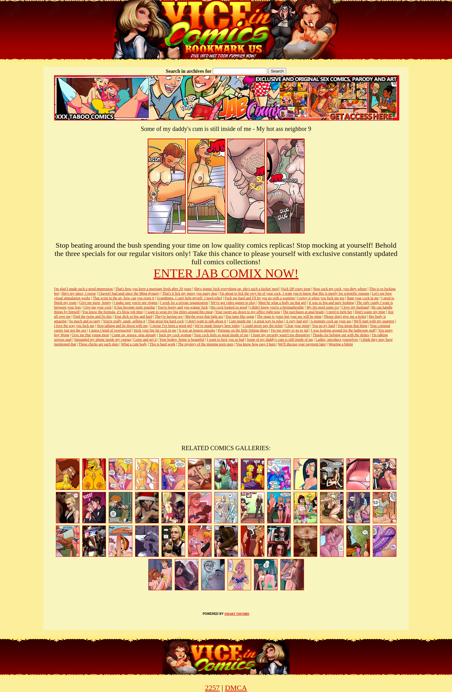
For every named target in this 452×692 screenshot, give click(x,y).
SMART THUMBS (236, 613)
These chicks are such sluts (99, 344)
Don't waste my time (370, 312)
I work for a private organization (184, 303)
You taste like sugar (239, 316)
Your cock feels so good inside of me (221, 335)
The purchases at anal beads (303, 312)
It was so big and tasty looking (331, 303)
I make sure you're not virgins (136, 303)
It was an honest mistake (197, 330)
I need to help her (339, 312)
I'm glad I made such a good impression (83, 289)
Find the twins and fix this (92, 316)
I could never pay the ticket (263, 326)
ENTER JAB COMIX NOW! (226, 273)
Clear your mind (297, 326)
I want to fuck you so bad (225, 339)
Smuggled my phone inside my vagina (102, 339)
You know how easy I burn (255, 344)
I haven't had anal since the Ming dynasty (129, 293)
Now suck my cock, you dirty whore (340, 289)
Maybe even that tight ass (204, 316)
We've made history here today (217, 326)
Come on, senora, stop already (133, 335)
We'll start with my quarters (374, 321)
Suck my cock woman (175, 335)
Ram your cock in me (363, 298)
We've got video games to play (233, 303)
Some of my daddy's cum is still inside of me (280, 339)
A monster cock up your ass (330, 321)
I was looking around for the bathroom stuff (343, 330)
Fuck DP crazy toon (295, 289)
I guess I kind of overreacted (110, 330)
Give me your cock (98, 307)
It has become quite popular (134, 307)
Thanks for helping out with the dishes (341, 335)
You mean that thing (352, 326)
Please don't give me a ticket (345, 316)
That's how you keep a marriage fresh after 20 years (153, 289)
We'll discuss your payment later (302, 344)
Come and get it (145, 339)
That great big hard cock (166, 321)
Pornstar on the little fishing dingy (243, 330)
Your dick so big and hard (133, 316)
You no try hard (323, 326)
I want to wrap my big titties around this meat (179, 312)
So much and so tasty (84, 321)
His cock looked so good (229, 307)
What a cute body (134, 344)
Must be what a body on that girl (282, 303)
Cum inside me (240, 321)
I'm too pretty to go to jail (290, 330)
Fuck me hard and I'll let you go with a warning (260, 298)
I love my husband (355, 307)
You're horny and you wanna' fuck (183, 307)
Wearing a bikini (341, 344)
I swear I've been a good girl (171, 326)
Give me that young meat (90, 335)
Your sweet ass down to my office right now (247, 312)
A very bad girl (297, 321)
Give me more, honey (95, 303)
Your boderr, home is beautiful (181, 339)
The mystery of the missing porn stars (205, 344)
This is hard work (162, 344)
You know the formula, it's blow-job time (112, 312)
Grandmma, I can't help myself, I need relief (189, 298)
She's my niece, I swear (78, 293)
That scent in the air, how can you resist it (123, 298)
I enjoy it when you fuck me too (321, 298)
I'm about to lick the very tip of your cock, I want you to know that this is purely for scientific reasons (294, 293)
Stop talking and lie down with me (122, 326)
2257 (212, 688)
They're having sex (169, 316)
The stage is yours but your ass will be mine (289, 316)
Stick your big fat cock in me (155, 330)
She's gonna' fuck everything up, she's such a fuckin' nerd (236, 289)
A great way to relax (268, 321)
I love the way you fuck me (74, 326)
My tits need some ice (322, 307)
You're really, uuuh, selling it (124, 321)
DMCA (236, 688)
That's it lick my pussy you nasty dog (189, 293)
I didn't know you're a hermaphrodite (277, 307)
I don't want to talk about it (206, 321)
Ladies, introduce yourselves (337, 339)
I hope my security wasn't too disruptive (280, 335)
